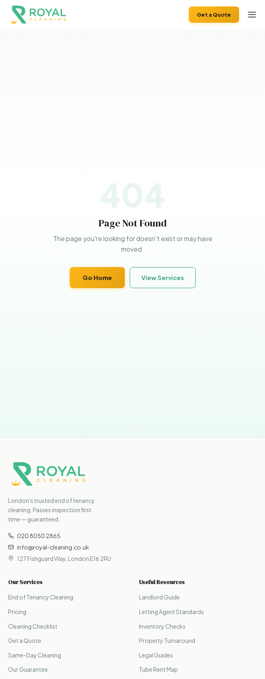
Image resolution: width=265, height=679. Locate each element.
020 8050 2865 (34, 535)
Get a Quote (214, 14)
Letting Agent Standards (171, 611)
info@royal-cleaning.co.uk (48, 547)
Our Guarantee (28, 669)
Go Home (97, 277)
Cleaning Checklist (33, 626)
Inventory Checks (162, 626)
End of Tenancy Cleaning (40, 597)
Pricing (17, 611)
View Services (162, 277)
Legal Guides (156, 655)
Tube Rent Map (158, 669)
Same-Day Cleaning (34, 655)
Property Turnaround (167, 640)
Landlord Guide (159, 597)
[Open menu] (252, 14)
